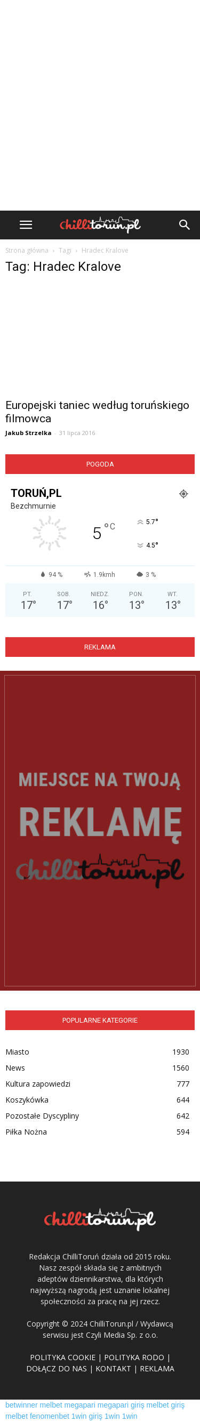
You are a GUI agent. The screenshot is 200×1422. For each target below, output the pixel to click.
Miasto (17, 1052)
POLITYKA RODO (134, 1357)
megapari (80, 1405)
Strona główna (27, 250)
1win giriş (86, 1416)
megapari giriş (121, 1405)
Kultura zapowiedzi (37, 1084)
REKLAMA (157, 1368)
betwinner (21, 1405)
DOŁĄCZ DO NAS (56, 1368)
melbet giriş (166, 1405)
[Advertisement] (100, 105)
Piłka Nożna (26, 1132)
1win (112, 1416)
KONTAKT (113, 1368)
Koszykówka (27, 1100)
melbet (51, 1405)
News (15, 1068)
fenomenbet (49, 1416)
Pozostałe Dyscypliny (42, 1116)
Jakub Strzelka (28, 433)
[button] (185, 225)
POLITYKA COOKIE (62, 1357)
